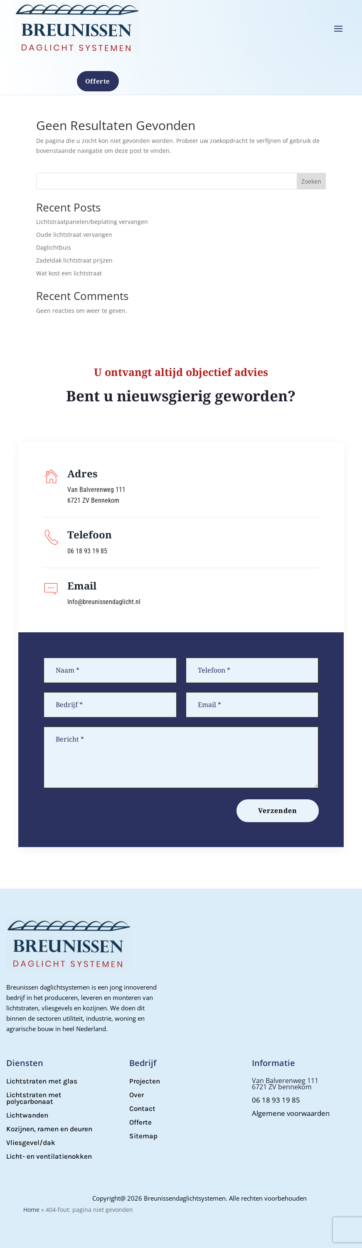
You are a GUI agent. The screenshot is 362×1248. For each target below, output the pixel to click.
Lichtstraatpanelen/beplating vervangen (92, 222)
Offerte (98, 81)
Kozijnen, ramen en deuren (49, 1129)
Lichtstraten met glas (41, 1081)
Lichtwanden (27, 1115)
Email (81, 585)
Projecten (144, 1081)
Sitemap (143, 1136)
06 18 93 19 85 (276, 1100)
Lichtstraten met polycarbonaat (34, 1098)
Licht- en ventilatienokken (49, 1156)
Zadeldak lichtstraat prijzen (74, 260)
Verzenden (277, 810)
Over (136, 1095)
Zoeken (311, 181)
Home (31, 1210)
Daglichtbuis (53, 247)
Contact (142, 1108)
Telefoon (89, 534)
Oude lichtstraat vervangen (74, 234)
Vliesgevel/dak (30, 1142)
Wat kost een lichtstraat (69, 273)
